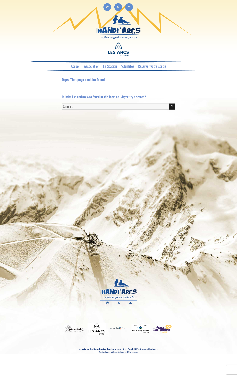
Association (91, 66)
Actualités (127, 66)
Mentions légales (104, 352)
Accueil (75, 66)
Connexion (135, 352)
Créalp (129, 352)
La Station (110, 66)
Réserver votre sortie (152, 66)
